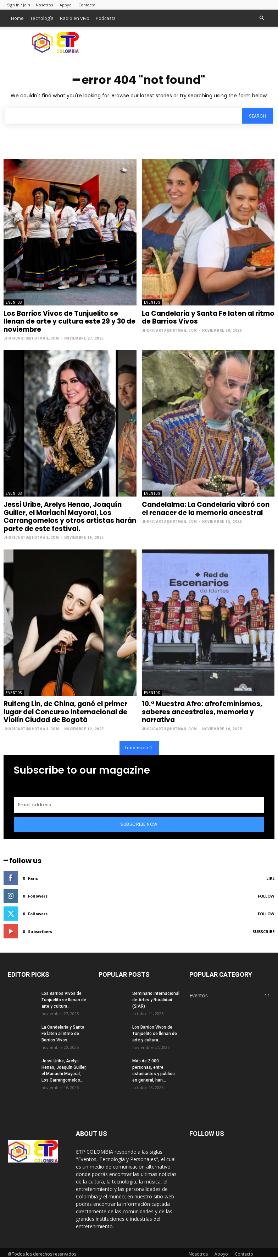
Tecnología (42, 18)
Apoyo (66, 4)
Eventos (14, 302)
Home (17, 18)
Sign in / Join (18, 4)
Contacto (86, 4)
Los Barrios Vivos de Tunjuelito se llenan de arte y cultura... (63, 996)
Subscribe (263, 928)
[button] (261, 18)
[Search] (257, 116)
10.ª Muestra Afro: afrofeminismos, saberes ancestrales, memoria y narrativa (200, 709)
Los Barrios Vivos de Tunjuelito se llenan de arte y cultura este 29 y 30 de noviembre (68, 321)
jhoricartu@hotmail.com (31, 337)
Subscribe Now (139, 821)
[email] (139, 801)
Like (270, 874)
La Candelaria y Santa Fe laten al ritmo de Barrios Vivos (207, 317)
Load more (139, 744)
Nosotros (44, 4)
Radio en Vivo (74, 18)
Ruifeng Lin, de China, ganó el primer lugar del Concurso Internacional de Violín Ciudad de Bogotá (65, 709)
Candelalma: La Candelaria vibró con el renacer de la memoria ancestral (204, 507)
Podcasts (106, 18)
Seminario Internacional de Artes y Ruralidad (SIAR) (155, 996)
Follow (266, 892)
